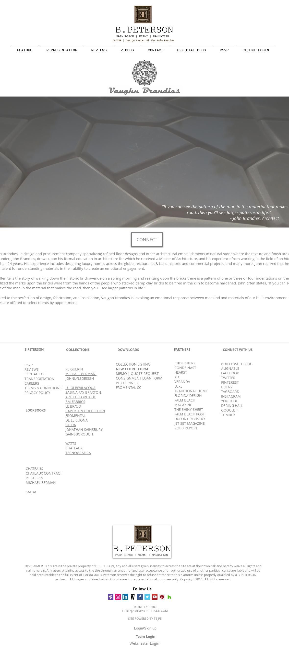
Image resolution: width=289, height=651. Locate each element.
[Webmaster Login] (144, 643)
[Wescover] (132, 597)
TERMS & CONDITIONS (42, 388)
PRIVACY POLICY (37, 392)
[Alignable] (110, 597)
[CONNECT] (147, 239)
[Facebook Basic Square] (140, 597)
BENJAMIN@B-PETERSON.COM (147, 611)
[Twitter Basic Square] (147, 597)
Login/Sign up (145, 628)
